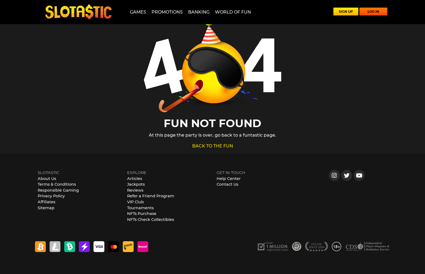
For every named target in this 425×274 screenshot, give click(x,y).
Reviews (135, 190)
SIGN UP (346, 11)
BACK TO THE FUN (212, 146)
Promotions (167, 12)
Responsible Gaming (58, 190)
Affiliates (46, 201)
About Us (47, 178)
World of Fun (233, 12)
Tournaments (140, 207)
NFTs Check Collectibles (150, 219)
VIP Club (135, 201)
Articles (134, 178)
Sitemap (46, 207)
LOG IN (373, 11)
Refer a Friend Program (150, 196)
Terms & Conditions (57, 184)
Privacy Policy (51, 196)
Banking (199, 12)
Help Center (229, 178)
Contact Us (227, 184)
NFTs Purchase (141, 213)
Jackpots (136, 184)
